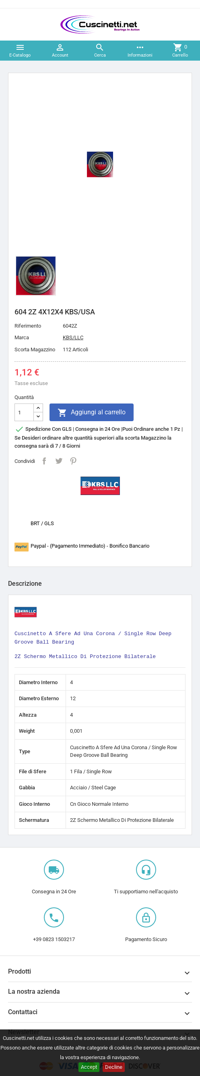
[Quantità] (24, 412)
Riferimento (27, 326)
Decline (113, 1067)
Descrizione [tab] (25, 583)
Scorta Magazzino (34, 349)
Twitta (59, 461)
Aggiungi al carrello (92, 413)
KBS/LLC (73, 337)
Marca (21, 337)
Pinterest (73, 461)
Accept (89, 1067)
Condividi (44, 461)
